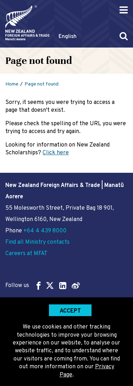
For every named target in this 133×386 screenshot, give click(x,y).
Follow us (42, 285)
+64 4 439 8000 (44, 231)
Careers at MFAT (26, 253)
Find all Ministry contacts (37, 242)
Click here (56, 152)
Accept (70, 311)
